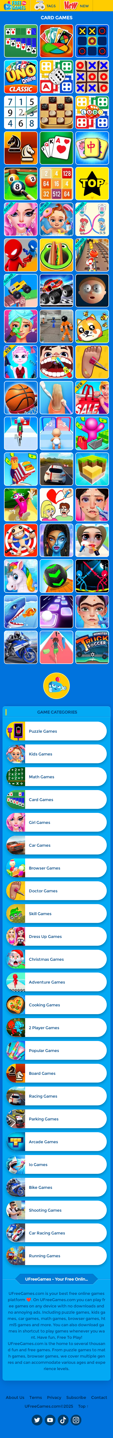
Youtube (49, 1419)
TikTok (63, 1419)
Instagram (76, 1419)
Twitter (36, 1419)
